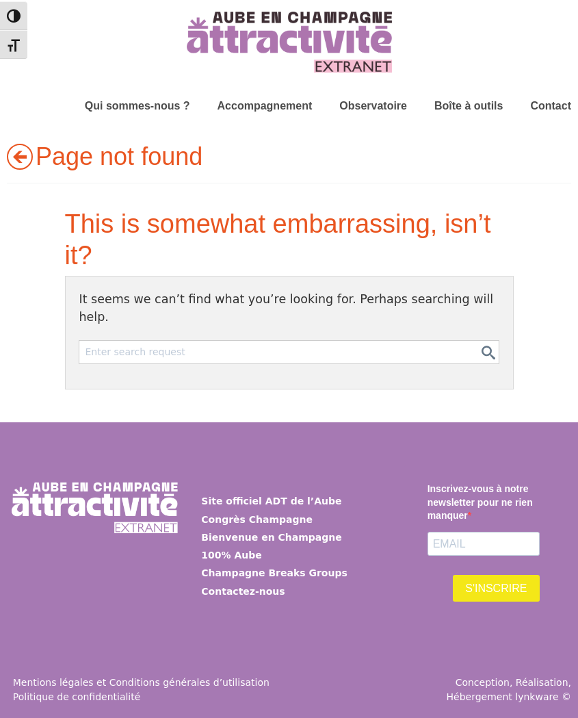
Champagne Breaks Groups (274, 572)
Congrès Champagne (257, 519)
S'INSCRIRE (496, 588)
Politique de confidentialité (77, 696)
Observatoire (373, 106)
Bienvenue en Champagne (271, 537)
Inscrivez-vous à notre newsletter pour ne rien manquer (480, 502)
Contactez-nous (243, 591)
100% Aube (231, 555)
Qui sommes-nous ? (137, 106)
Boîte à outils (468, 106)
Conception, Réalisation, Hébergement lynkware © (509, 689)
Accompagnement (265, 106)
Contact (550, 106)
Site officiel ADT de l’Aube (271, 501)
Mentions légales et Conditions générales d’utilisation (141, 682)
